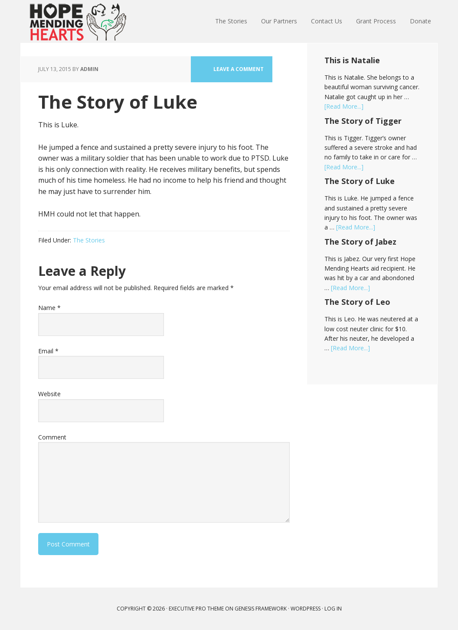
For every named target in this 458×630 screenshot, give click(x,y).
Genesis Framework (261, 608)
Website (49, 394)
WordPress (306, 608)
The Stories (231, 21)
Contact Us (326, 21)
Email (48, 351)
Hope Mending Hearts (77, 21)
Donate (420, 21)
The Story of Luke (359, 181)
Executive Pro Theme (196, 608)
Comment (52, 437)
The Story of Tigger (363, 121)
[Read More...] (343, 106)
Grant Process (376, 21)
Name (49, 308)
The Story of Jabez (360, 241)
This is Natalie (352, 60)
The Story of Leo (357, 302)
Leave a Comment (238, 69)
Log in (333, 608)
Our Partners (279, 21)
